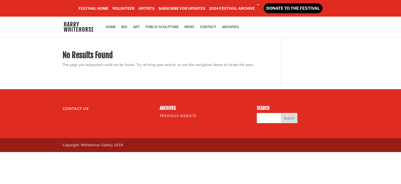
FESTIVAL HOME (93, 8)
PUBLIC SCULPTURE (162, 27)
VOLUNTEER (123, 8)
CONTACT (208, 27)
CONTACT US (75, 108)
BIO (124, 27)
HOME (111, 27)
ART (136, 27)
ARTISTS (146, 8)
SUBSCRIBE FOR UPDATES (181, 8)
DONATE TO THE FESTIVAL (293, 8)
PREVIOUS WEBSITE (178, 115)
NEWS (189, 27)
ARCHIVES (230, 27)
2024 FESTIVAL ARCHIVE (232, 8)
